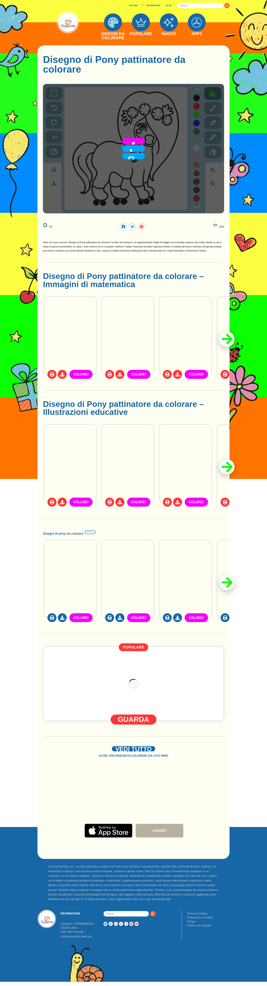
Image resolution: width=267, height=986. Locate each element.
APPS (196, 34)
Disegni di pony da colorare (96, 531)
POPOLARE (141, 34)
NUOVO (168, 34)
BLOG (169, 5)
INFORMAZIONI (153, 5)
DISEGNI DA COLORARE (113, 36)
